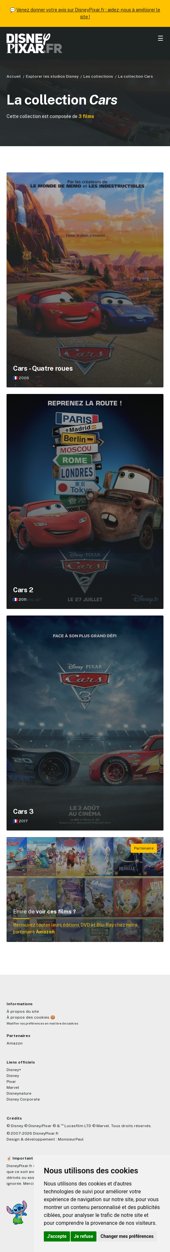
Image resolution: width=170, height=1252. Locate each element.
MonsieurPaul (71, 1139)
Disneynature (19, 1093)
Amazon (15, 1043)
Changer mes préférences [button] (127, 1236)
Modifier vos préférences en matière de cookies (42, 1023)
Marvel (13, 1087)
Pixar (11, 1081)
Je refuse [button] (83, 1236)
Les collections (98, 76)
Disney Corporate (23, 1099)
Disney (13, 1075)
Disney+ (14, 1069)
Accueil (14, 76)
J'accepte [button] (57, 1236)
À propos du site (23, 1011)
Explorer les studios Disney (52, 76)
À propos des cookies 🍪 (31, 1017)
